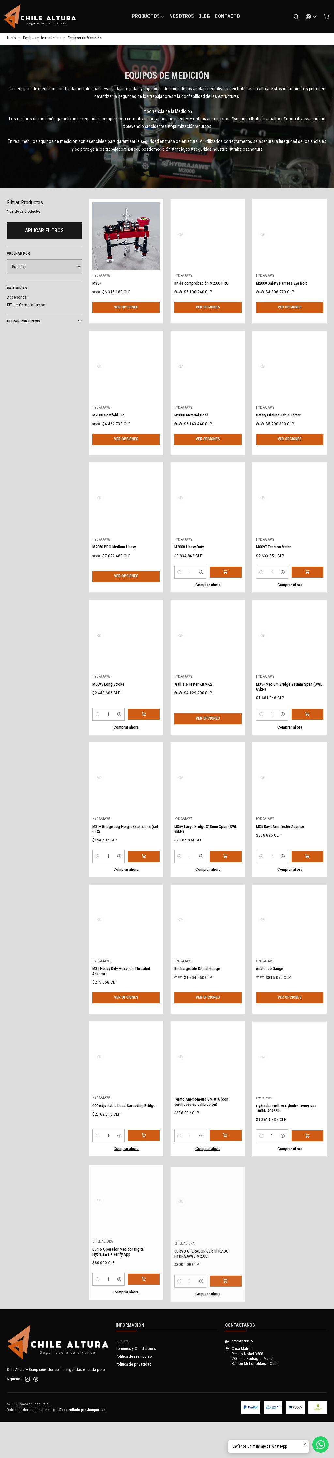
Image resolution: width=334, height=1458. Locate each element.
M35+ (98, 304)
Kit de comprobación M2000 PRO (203, 316)
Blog (204, 16)
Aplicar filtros (44, 231)
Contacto (227, 16)
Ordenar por (18, 254)
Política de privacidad (134, 1400)
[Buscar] (296, 17)
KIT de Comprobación (26, 305)
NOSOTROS (181, 16)
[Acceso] (311, 17)
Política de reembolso (134, 1392)
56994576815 (239, 1377)
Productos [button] (148, 16)
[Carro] (326, 17)
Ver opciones (126, 336)
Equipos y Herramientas (42, 39)
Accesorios (17, 298)
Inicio (11, 39)
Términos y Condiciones (136, 1384)
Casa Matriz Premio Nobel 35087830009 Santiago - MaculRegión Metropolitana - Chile (251, 1392)
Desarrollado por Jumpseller (82, 1446)
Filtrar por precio (44, 322)
